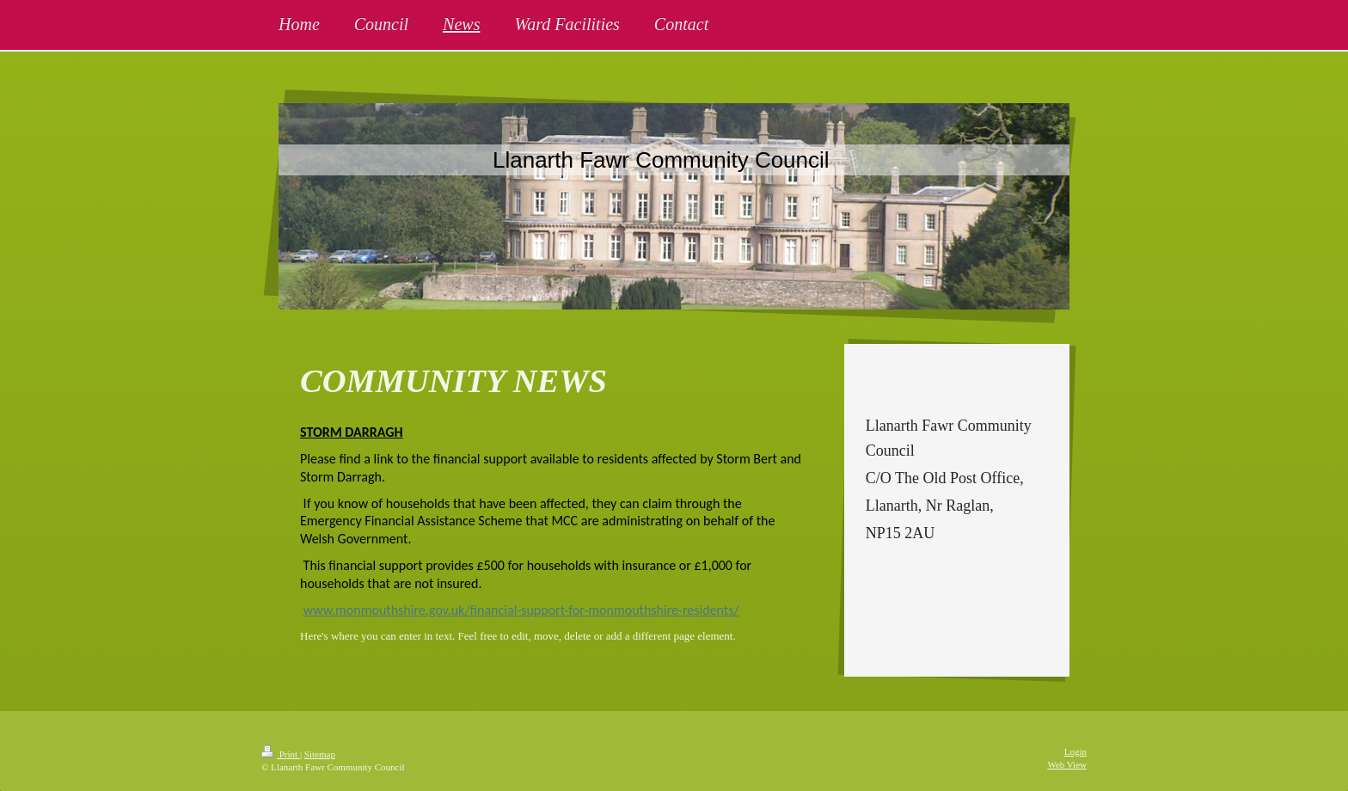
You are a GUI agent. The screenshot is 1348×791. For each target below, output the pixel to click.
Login (1075, 751)
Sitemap (319, 754)
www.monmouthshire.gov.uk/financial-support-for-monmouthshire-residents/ (521, 610)
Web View (1067, 764)
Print (280, 754)
